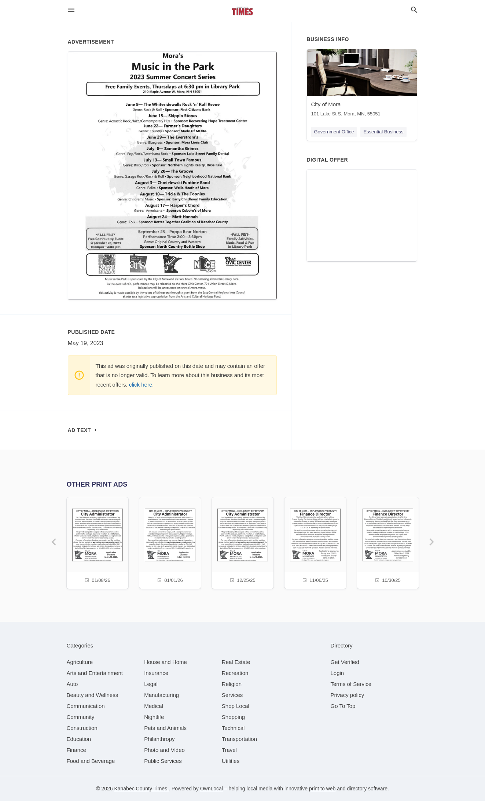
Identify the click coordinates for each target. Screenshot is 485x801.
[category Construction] (82, 728)
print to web (322, 788)
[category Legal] (151, 684)
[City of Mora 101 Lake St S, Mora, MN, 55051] (361, 84)
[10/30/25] (387, 542)
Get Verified (345, 662)
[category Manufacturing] (161, 695)
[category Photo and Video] (164, 750)
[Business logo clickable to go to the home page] (242, 11)
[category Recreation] (235, 673)
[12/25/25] (242, 542)
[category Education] (79, 739)
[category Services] (232, 695)
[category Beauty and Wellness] (92, 695)
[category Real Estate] (236, 662)
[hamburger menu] (71, 10)
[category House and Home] (165, 662)
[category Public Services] (163, 761)
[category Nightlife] (154, 717)
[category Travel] (229, 750)
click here (140, 384)
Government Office (334, 131)
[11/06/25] (315, 542)
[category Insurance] (156, 673)
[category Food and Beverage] (91, 761)
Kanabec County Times (141, 788)
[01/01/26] (170, 542)
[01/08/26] (97, 542)
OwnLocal (211, 788)
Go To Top (343, 706)
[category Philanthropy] (159, 739)
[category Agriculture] (80, 662)
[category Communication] (86, 706)
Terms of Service (351, 684)
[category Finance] (76, 750)
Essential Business (383, 131)
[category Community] (81, 717)
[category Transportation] (239, 739)
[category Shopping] (233, 717)
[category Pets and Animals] (165, 728)
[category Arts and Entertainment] (95, 673)
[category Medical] (153, 706)
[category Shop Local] (235, 706)
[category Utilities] (230, 761)
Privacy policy (347, 695)
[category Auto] (72, 684)
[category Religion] (232, 684)
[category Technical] (233, 728)
